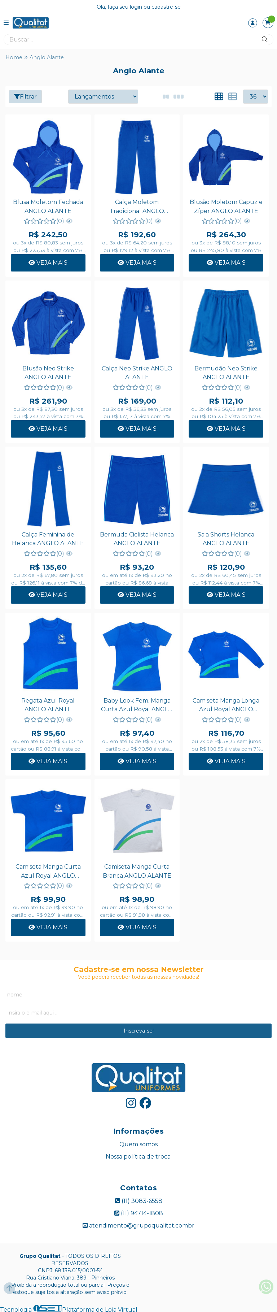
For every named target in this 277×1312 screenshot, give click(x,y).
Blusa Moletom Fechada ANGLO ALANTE (48, 206)
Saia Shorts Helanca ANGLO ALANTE (225, 538)
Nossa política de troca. (139, 1155)
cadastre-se (166, 7)
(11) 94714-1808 (138, 1212)
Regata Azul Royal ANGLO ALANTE (48, 704)
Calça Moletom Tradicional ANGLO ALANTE (136, 207)
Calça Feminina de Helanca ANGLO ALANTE (48, 538)
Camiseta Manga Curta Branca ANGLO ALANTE (136, 870)
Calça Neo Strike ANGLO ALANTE (136, 372)
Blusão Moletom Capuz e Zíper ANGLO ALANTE (225, 206)
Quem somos (138, 1143)
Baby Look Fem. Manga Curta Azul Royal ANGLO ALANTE (137, 704)
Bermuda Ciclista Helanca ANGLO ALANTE (136, 538)
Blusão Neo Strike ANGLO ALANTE (48, 372)
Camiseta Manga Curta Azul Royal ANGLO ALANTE (47, 870)
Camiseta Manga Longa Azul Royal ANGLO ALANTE (225, 704)
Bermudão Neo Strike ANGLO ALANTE (225, 372)
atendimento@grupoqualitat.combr (138, 1224)
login (137, 7)
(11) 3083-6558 (138, 1199)
